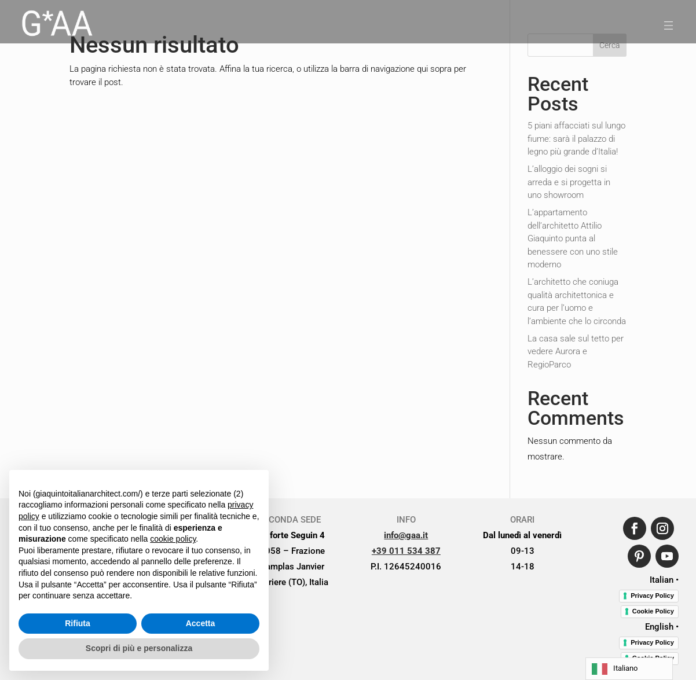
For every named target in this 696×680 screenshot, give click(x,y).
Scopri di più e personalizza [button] (139, 648)
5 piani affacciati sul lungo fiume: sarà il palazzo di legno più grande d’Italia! (576, 138)
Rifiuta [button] (77, 623)
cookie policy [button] (173, 538)
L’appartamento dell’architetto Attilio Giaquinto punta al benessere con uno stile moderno (573, 238)
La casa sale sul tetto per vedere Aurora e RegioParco (576, 351)
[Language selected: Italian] (629, 668)
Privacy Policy (652, 595)
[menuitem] (56, 25)
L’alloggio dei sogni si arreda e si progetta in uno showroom (569, 182)
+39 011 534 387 (406, 551)
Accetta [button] (200, 623)
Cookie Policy (653, 611)
